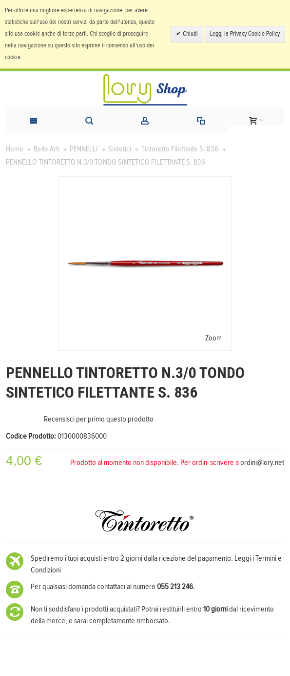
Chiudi (189, 34)
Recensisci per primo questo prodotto (99, 419)
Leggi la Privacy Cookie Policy (245, 34)
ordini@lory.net (262, 462)
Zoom (213, 338)
